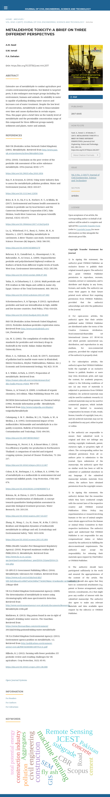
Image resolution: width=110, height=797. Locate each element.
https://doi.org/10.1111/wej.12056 (22, 193)
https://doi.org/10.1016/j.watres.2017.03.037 (27, 516)
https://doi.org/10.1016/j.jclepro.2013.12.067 (27, 465)
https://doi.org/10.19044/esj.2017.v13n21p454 (27, 224)
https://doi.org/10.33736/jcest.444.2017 (30, 65)
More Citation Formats (83, 155)
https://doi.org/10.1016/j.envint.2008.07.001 (26, 275)
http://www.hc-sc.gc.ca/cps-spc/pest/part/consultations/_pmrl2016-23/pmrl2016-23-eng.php (32, 560)
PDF (74, 97)
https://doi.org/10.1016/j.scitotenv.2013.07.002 (27, 295)
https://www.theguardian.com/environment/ (27, 626)
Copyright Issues (83, 229)
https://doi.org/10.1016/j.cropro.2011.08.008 (27, 667)
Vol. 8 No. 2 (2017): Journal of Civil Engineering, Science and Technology (45, 22)
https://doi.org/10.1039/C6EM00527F (23, 247)
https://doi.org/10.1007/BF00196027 (22, 438)
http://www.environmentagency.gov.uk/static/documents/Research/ (38, 605)
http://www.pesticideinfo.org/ (35, 328)
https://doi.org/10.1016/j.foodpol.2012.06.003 (27, 315)
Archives (18, 19)
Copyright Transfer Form (89, 226)
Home (9, 19)
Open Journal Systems (16, 680)
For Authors (11, 702)
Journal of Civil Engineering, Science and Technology (58, 9)
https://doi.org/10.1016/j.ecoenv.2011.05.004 (27, 539)
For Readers (11, 698)
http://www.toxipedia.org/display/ (37, 407)
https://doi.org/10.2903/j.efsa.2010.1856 (24, 173)
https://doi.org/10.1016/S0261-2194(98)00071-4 (28, 488)
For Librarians (12, 707)
